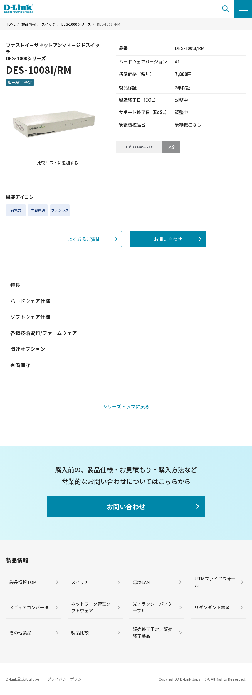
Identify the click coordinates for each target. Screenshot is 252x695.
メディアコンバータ (29, 607)
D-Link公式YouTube (22, 679)
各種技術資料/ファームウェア (43, 332)
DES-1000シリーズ (76, 24)
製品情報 (28, 24)
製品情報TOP (22, 582)
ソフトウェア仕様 (30, 316)
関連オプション (27, 348)
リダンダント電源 (212, 607)
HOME (11, 24)
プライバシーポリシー (66, 679)
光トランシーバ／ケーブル (152, 607)
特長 (15, 284)
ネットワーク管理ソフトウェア (91, 607)
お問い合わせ (168, 238)
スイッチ (48, 24)
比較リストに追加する (57, 162)
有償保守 (20, 365)
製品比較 (80, 632)
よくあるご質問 (84, 238)
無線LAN (141, 582)
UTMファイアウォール (215, 581)
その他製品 (20, 632)
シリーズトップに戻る (126, 406)
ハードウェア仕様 (30, 300)
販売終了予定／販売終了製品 (152, 632)
